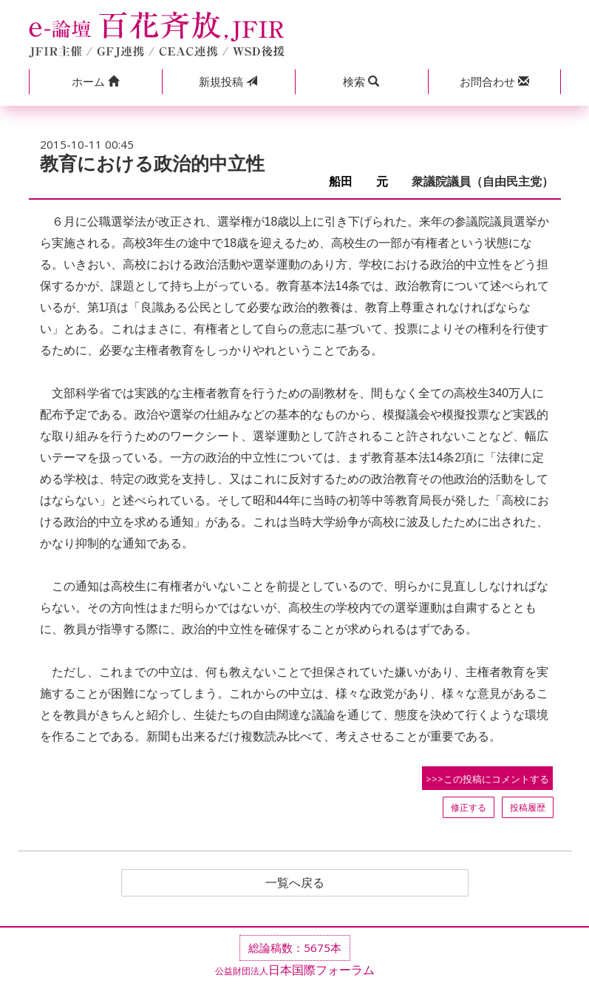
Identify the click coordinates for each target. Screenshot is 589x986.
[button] (95, 82)
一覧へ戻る (294, 883)
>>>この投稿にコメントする (487, 779)
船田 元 (364, 181)
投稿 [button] (228, 81)
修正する (468, 807)
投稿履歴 (527, 807)
